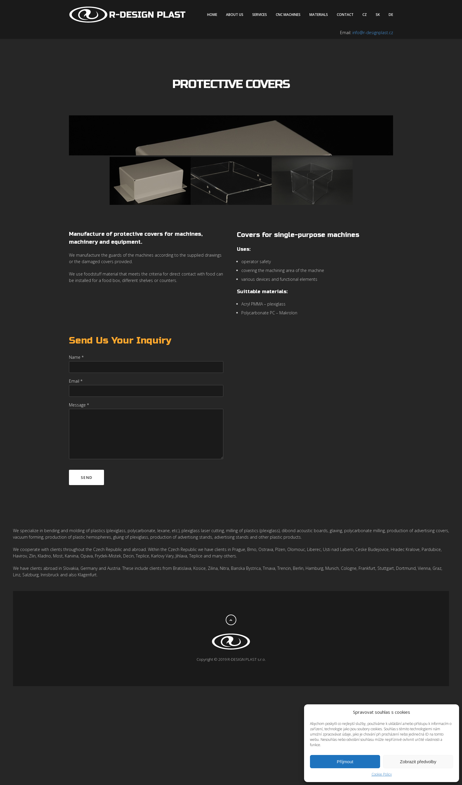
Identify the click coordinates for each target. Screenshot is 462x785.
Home (212, 14)
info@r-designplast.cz (372, 32)
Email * (75, 480)
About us (234, 14)
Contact (345, 14)
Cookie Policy (382, 774)
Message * (79, 504)
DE (391, 14)
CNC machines (288, 14)
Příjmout (345, 761)
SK (378, 14)
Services (259, 14)
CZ (364, 14)
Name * (76, 456)
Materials (318, 14)
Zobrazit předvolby (418, 761)
